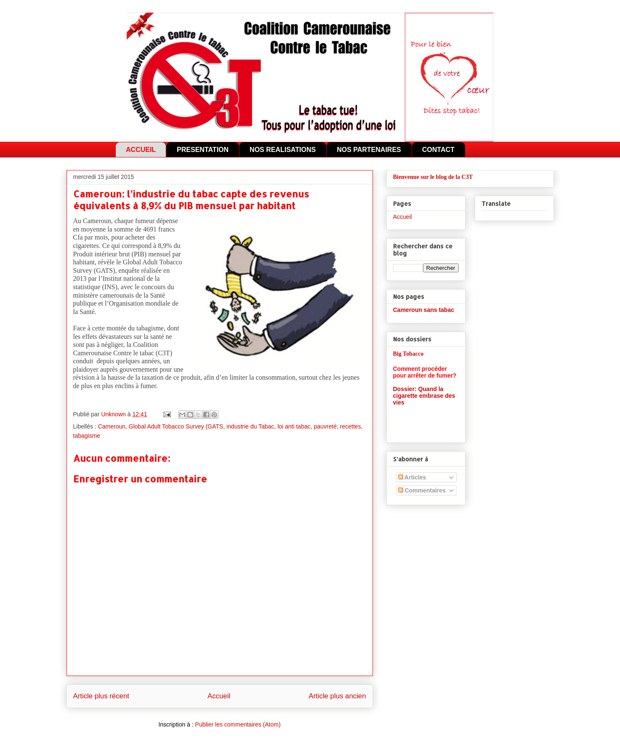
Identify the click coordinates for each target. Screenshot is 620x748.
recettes (350, 426)
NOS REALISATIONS (283, 149)
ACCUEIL (141, 149)
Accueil (219, 696)
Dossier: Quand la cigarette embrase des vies (424, 396)
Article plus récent (101, 696)
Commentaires (422, 490)
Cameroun (111, 426)
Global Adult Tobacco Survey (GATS (176, 426)
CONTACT (438, 149)
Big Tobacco (408, 354)
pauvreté (325, 426)
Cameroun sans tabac (424, 309)
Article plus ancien (337, 696)
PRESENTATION (203, 149)
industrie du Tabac (250, 426)
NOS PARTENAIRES (369, 149)
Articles (412, 477)
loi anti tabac (294, 426)
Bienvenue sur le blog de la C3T (433, 177)
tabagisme (87, 435)
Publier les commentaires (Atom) (238, 724)
